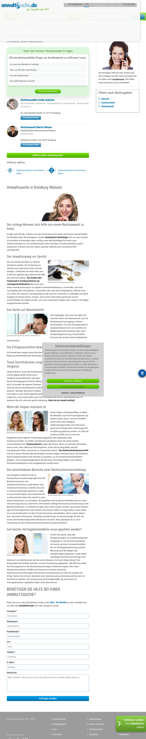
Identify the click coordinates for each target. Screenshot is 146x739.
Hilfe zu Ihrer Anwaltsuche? (48, 155)
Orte (92, 6)
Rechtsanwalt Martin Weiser (36, 127)
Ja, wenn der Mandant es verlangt (25, 64)
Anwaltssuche (12, 26)
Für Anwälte (135, 6)
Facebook (93, 734)
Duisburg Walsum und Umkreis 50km (72, 172)
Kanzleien (57, 734)
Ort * (9, 641)
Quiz (123, 6)
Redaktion (124, 734)
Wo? (76, 16)
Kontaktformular (118, 79)
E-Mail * (11, 662)
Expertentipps (104, 6)
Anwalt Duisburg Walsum (45, 26)
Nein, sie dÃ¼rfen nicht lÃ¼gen (24, 70)
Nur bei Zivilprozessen (20, 75)
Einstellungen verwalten (73, 386)
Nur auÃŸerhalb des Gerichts (23, 81)
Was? (12, 16)
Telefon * (11, 652)
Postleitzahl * (13, 631)
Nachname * (13, 621)
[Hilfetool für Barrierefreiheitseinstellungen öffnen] (142, 373)
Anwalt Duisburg (26, 26)
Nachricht (12, 672)
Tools (116, 6)
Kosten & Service (96, 724)
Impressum (65, 393)
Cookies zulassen (73, 381)
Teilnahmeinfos (96, 729)
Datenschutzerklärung (77, 393)
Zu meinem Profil (31, 117)
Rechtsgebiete (81, 6)
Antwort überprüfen (47, 91)
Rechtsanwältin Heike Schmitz (37, 100)
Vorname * (12, 611)
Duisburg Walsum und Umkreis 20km (30, 172)
